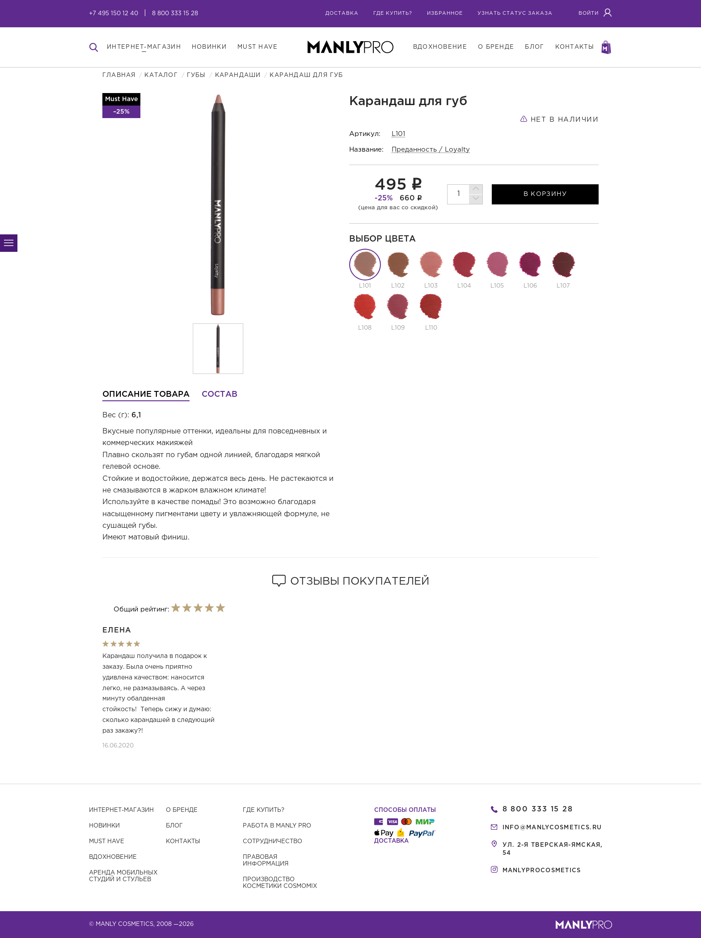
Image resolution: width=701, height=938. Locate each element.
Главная (118, 75)
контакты (574, 47)
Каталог (160, 75)
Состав (219, 394)
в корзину (545, 194)
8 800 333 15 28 (175, 13)
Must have (106, 841)
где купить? (392, 13)
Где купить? (263, 810)
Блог (174, 825)
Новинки (104, 825)
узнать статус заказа (515, 13)
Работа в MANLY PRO (277, 825)
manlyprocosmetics (542, 870)
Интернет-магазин (121, 810)
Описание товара (146, 394)
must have (257, 47)
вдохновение (440, 47)
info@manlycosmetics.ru (552, 827)
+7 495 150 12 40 (113, 13)
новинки (209, 47)
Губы (196, 75)
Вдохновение (113, 857)
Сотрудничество (272, 841)
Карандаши (238, 75)
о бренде (496, 47)
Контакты (183, 841)
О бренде (182, 810)
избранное (445, 13)
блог (534, 47)
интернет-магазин (144, 47)
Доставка (342, 13)
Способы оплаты (405, 810)
